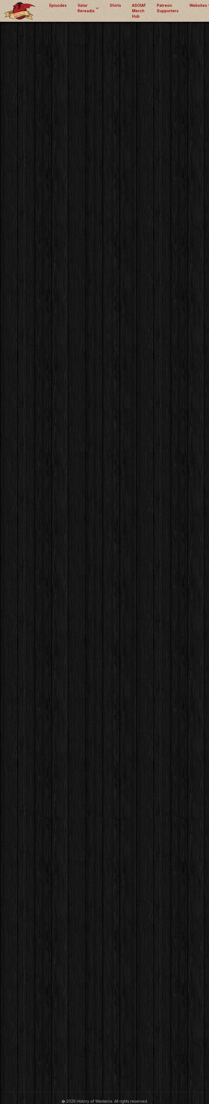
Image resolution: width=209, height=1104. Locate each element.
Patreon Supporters (168, 8)
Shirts (115, 5)
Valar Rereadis (88, 8)
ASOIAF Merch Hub (139, 11)
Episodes (58, 5)
